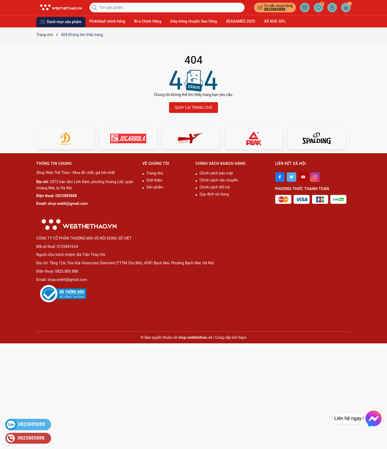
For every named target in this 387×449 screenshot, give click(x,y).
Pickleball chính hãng (107, 21)
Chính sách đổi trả (215, 187)
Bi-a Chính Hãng (147, 21)
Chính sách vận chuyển (219, 180)
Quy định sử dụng (214, 194)
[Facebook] (280, 177)
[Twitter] (291, 177)
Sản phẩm (154, 187)
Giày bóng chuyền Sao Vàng (193, 21)
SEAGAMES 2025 (240, 21)
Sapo (242, 337)
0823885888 (274, 9)
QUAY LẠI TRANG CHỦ (193, 107)
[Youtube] (303, 177)
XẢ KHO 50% (275, 21)
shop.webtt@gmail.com (68, 203)
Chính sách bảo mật (216, 173)
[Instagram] (315, 177)
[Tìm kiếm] (94, 7)
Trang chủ (154, 173)
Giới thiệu (154, 180)
